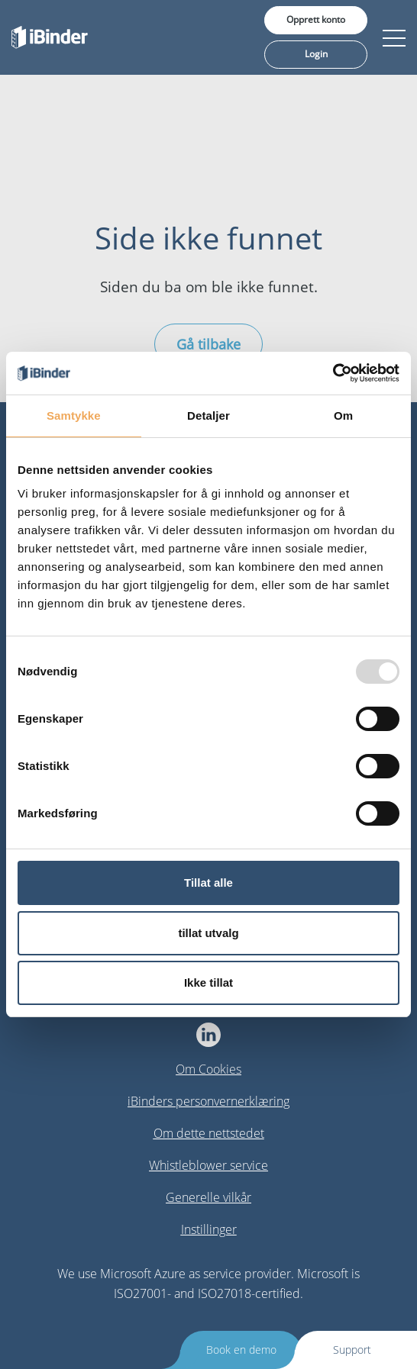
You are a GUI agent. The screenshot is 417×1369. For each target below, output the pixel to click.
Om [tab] (343, 415)
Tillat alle (208, 882)
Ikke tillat (208, 982)
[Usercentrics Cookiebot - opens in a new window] (332, 373)
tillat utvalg (208, 932)
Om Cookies (208, 1069)
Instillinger (209, 1229)
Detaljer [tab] (208, 415)
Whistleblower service (208, 1165)
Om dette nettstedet (209, 1133)
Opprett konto (315, 19)
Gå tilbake (208, 344)
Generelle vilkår (208, 1197)
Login (316, 53)
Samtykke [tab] (74, 415)
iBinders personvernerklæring (208, 1101)
